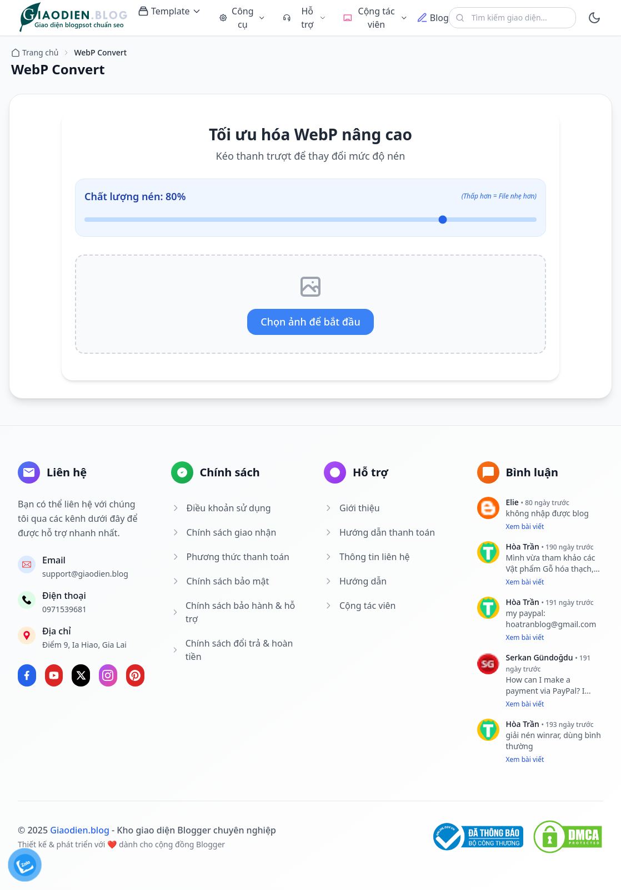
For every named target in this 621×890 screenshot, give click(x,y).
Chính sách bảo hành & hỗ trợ (233, 612)
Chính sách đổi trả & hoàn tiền (232, 650)
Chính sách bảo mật (220, 581)
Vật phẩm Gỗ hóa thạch (549, 568)
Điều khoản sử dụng (221, 508)
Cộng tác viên (359, 605)
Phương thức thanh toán (230, 557)
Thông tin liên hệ (367, 557)
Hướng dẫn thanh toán (379, 532)
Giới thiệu (352, 508)
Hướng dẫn (355, 581)
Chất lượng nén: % (135, 196)
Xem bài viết (525, 526)
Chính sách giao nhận (224, 532)
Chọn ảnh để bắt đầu (310, 321)
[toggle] (594, 18)
